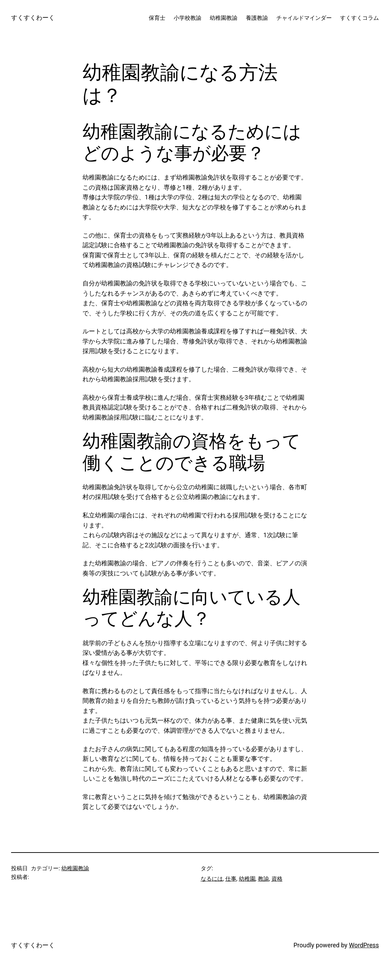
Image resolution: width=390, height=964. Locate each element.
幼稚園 (247, 878)
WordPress (364, 945)
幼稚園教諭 (75, 868)
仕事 (230, 878)
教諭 (263, 878)
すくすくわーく (33, 17)
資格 (277, 878)
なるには (212, 878)
